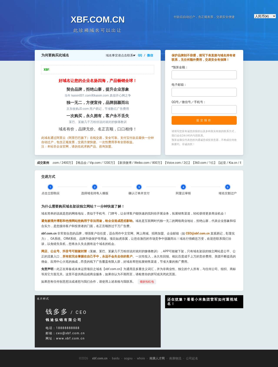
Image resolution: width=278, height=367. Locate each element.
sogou (128, 358)
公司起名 (192, 358)
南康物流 (175, 358)
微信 (150, 55)
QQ (140, 55)
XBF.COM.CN (98, 19)
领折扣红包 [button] (147, 281)
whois (141, 358)
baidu (116, 358)
